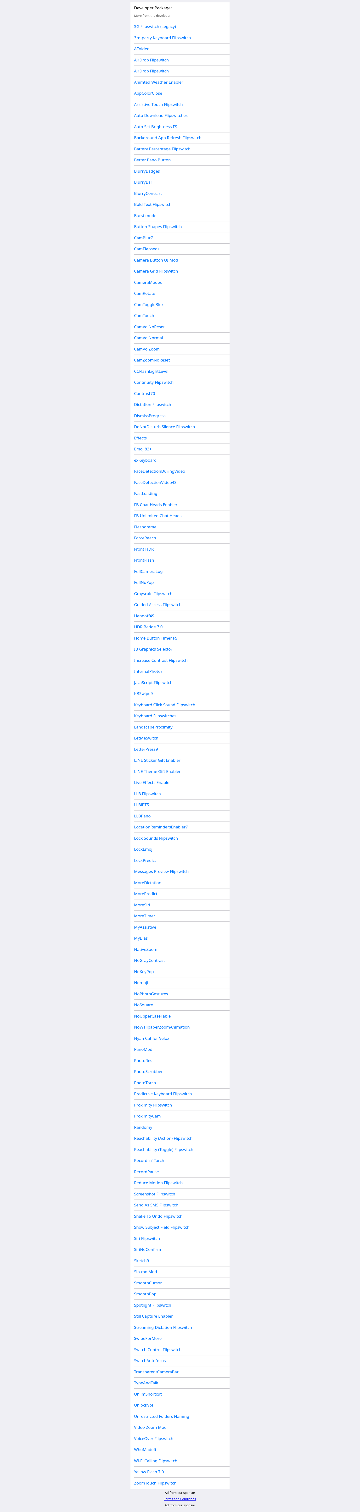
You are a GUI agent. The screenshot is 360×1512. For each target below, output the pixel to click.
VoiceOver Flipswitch (153, 1438)
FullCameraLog (148, 571)
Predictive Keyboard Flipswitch (163, 1093)
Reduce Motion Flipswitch (158, 1182)
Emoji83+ (143, 449)
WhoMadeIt (145, 1449)
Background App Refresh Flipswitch (167, 137)
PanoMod (143, 1049)
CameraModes (148, 282)
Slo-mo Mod (145, 1271)
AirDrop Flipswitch (151, 60)
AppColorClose (148, 93)
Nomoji (141, 982)
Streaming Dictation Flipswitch (163, 1327)
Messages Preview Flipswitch (161, 871)
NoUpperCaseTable (152, 1016)
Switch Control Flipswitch (158, 1349)
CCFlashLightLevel (151, 371)
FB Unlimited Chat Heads (158, 515)
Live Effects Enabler (152, 782)
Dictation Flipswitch (152, 404)
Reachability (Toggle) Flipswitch (163, 1149)
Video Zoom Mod (150, 1427)
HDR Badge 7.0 (148, 627)
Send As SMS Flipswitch (156, 1205)
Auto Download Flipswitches (161, 115)
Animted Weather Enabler (158, 82)
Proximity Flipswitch (153, 1105)
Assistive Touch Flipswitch (158, 104)
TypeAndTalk (146, 1383)
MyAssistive (145, 927)
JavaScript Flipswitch (153, 682)
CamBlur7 (143, 238)
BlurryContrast (148, 193)
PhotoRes (143, 1060)
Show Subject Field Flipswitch (161, 1227)
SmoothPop (145, 1294)
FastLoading (145, 493)
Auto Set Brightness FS (155, 126)
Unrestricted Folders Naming (161, 1416)
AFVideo (142, 48)
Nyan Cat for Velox (151, 1038)
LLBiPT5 (141, 804)
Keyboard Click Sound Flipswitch (164, 704)
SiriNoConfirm (147, 1249)
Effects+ (141, 438)
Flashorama (145, 527)
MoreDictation (147, 882)
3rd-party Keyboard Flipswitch (162, 37)
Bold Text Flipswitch (152, 204)
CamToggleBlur (148, 304)
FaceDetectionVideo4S (155, 482)
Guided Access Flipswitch (157, 604)
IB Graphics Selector (153, 649)
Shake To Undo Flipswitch (158, 1216)
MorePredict (146, 893)
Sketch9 (141, 1260)
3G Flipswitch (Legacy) (155, 26)
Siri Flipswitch (147, 1238)
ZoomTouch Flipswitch (155, 1483)
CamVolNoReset (149, 326)
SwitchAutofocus (150, 1360)
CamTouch (144, 315)
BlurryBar (143, 182)
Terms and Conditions (180, 1499)
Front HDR (144, 549)
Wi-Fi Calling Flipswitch (155, 1460)
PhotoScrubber (148, 1071)
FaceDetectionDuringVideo (159, 471)
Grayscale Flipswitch (153, 593)
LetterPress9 (146, 749)
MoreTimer (144, 916)
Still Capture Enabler (153, 1316)
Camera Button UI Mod (156, 260)
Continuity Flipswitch (154, 382)
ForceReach (145, 538)
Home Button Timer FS (155, 638)
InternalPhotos (148, 671)
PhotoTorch (145, 1082)
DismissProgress (150, 415)
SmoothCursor (148, 1283)
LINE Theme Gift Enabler (157, 771)
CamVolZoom (147, 349)
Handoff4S (144, 616)
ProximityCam (147, 1116)
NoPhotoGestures (151, 994)
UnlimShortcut (148, 1394)
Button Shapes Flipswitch (158, 226)
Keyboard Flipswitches (155, 715)
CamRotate (144, 293)
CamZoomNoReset (152, 360)
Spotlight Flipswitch (152, 1305)
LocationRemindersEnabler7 (161, 827)
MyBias (141, 938)
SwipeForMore (148, 1338)
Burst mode (145, 215)
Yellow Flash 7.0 (149, 1471)
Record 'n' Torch (149, 1160)
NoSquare (143, 1005)
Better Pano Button (152, 160)
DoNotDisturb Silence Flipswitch (164, 426)
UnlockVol (143, 1405)
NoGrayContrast (149, 960)
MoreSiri (142, 905)
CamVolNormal (148, 337)
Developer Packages (153, 8)
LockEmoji (143, 849)
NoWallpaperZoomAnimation (162, 1027)
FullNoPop (144, 582)
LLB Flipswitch (147, 793)
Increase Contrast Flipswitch (161, 660)
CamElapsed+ (147, 249)
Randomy (143, 1127)
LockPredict (145, 860)
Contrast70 (144, 393)
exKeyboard (145, 460)
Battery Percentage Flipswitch (162, 149)
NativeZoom (145, 949)
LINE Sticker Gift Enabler (157, 760)
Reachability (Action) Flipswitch (163, 1138)
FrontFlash (144, 560)
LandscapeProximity (153, 727)
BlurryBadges (147, 171)
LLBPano (142, 816)
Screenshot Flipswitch (154, 1194)
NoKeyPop (144, 971)
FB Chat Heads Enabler (155, 504)
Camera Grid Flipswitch (156, 271)
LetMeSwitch (146, 738)
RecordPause (146, 1171)
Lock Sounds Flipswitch (156, 838)
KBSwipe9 (143, 693)
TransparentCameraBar (156, 1372)
